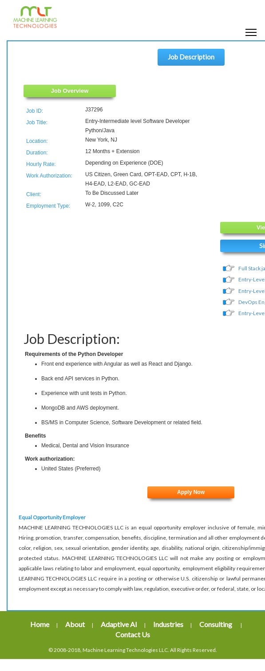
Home (39, 624)
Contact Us (132, 634)
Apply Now (191, 492)
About (75, 624)
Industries (168, 624)
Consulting (216, 624)
